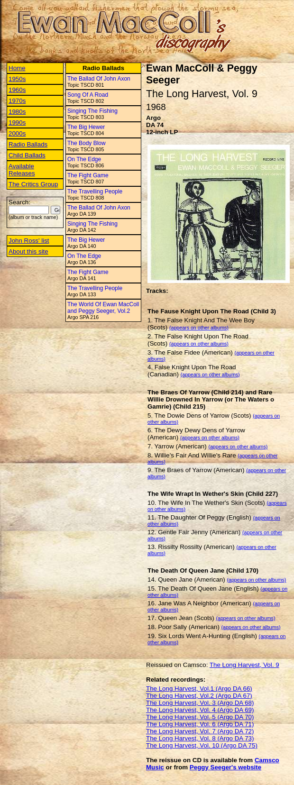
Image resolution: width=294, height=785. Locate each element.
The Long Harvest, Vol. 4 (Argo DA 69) (200, 709)
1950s (17, 78)
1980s (17, 111)
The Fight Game (88, 175)
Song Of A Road (87, 94)
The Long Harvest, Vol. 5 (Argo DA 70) (200, 717)
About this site (28, 251)
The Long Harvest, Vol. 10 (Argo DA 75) (201, 745)
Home (17, 68)
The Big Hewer (86, 127)
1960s (17, 89)
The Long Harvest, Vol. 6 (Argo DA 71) (200, 724)
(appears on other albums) (199, 327)
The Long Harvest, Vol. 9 (244, 664)
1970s (17, 100)
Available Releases (22, 170)
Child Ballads (27, 155)
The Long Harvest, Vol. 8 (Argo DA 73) (200, 738)
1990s (17, 122)
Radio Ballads (28, 144)
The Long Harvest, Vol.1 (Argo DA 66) (199, 688)
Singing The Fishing (92, 111)
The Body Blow (86, 143)
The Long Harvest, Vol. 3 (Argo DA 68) (200, 702)
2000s (17, 133)
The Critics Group (33, 184)
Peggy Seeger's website (225, 767)
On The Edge (84, 159)
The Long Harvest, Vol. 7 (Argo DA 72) (200, 731)
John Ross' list (29, 240)
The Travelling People (94, 191)
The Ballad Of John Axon (98, 78)
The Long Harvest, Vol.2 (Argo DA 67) (199, 695)
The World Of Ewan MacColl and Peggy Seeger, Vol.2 (103, 307)
